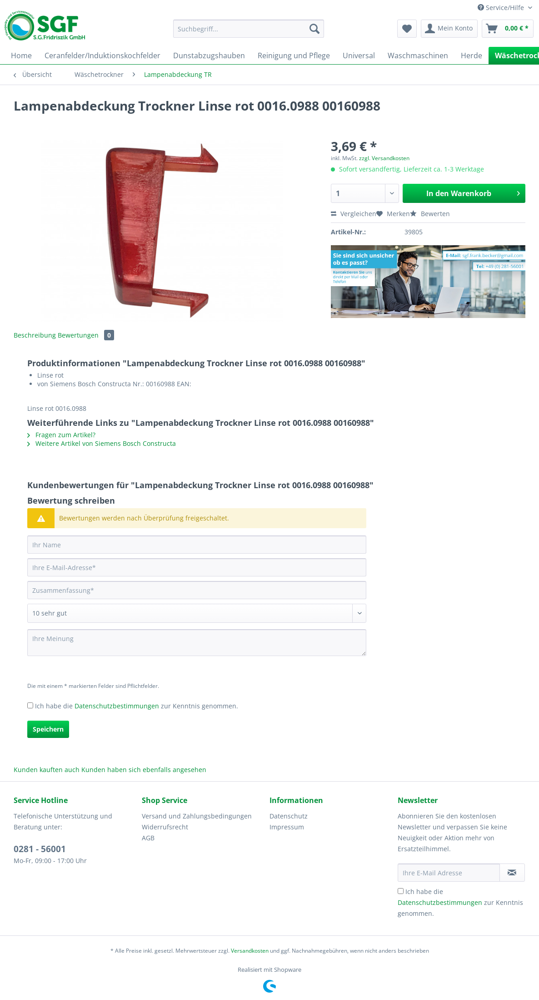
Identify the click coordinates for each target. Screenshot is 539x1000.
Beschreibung (35, 335)
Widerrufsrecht (165, 827)
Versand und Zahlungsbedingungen (197, 816)
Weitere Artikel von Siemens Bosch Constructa (101, 443)
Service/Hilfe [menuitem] (502, 7)
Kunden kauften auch (47, 769)
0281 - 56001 (40, 849)
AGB (148, 837)
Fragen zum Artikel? (61, 434)
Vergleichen (353, 213)
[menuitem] (248, 33)
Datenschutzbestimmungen (117, 706)
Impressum (287, 827)
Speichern (48, 729)
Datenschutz (289, 816)
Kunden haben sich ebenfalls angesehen (143, 769)
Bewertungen (86, 335)
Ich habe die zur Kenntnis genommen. (136, 706)
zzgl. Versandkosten (384, 158)
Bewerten (430, 213)
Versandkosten (250, 951)
